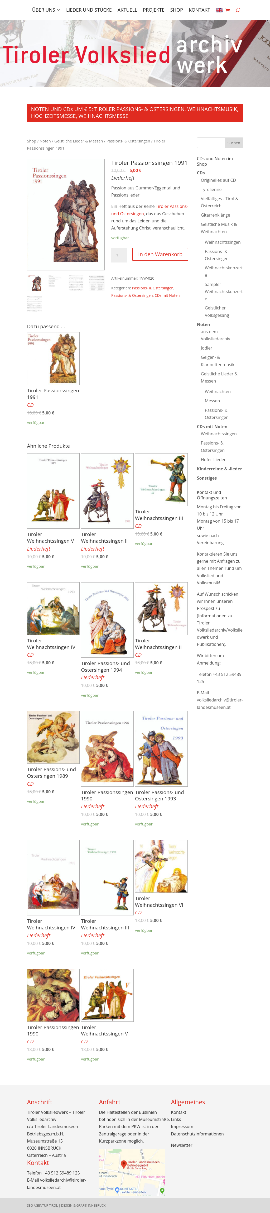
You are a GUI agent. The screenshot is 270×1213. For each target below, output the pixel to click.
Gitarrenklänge (215, 215)
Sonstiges (207, 478)
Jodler (206, 348)
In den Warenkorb (160, 254)
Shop (176, 10)
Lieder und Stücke (89, 10)
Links (176, 1119)
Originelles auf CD (218, 180)
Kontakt (199, 10)
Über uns (43, 10)
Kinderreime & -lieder (219, 469)
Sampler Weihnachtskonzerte (224, 291)
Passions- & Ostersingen (128, 141)
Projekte (154, 10)
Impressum (182, 1126)
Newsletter (181, 1145)
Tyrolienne (211, 189)
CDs (201, 173)
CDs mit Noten (167, 295)
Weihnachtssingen (223, 242)
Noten (45, 141)
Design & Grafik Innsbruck (83, 1205)
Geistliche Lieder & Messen (78, 141)
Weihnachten (218, 391)
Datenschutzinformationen (197, 1134)
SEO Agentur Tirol (42, 1205)
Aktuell (127, 10)
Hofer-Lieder (213, 459)
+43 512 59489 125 (61, 1173)
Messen (212, 401)
